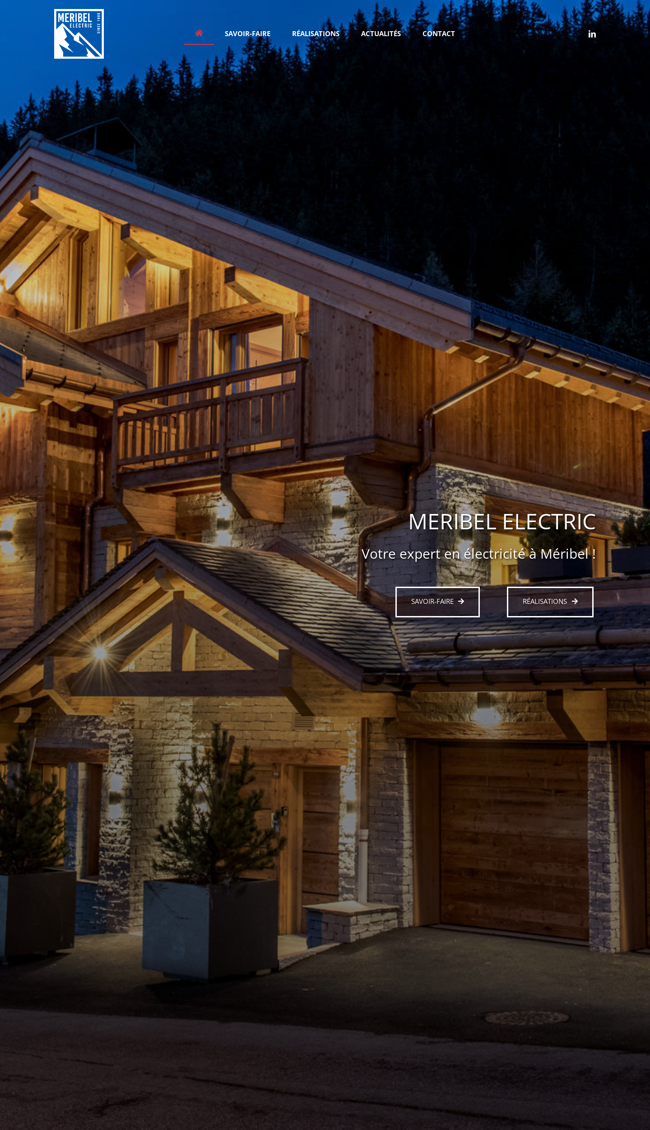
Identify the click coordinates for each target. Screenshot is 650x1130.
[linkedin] (592, 33)
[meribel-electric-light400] (79, 12)
